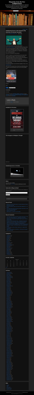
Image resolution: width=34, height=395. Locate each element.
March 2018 (8, 325)
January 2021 (9, 302)
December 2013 (9, 377)
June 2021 (8, 297)
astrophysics (8, 236)
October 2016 (9, 342)
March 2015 (8, 362)
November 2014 (9, 366)
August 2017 (8, 331)
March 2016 (8, 349)
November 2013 (9, 378)
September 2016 (9, 343)
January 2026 (9, 272)
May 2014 (8, 372)
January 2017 (9, 339)
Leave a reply (20, 33)
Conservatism (12, 94)
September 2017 (9, 330)
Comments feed (9, 388)
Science (8, 251)
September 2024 (9, 277)
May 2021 (8, 298)
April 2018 (8, 324)
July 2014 (8, 370)
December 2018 (9, 319)
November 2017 (9, 328)
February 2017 (9, 338)
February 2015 (9, 363)
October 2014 (9, 367)
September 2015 (9, 355)
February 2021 (9, 301)
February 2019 (9, 317)
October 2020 (9, 305)
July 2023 (8, 283)
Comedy (8, 237)
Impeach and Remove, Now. (11, 210)
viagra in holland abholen (10, 229)
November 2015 (9, 353)
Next (27, 29)
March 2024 (8, 281)
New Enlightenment (25, 94)
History (8, 239)
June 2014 (8, 371)
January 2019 (9, 318)
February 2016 (9, 350)
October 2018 (9, 320)
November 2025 (9, 273)
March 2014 (8, 374)
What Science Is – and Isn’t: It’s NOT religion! (14, 211)
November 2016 (9, 341)
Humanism (8, 240)
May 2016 (8, 347)
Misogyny (20, 94)
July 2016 (8, 345)
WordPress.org (9, 389)
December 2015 (9, 352)
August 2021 (8, 295)
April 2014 (8, 373)
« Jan (6, 267)
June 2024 (8, 279)
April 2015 (8, 361)
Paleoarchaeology (9, 244)
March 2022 (8, 290)
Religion (18, 93)
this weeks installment (10, 47)
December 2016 (9, 340)
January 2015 (9, 364)
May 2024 (8, 280)
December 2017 (9, 327)
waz (16, 33)
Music (7, 241)
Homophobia (16, 94)
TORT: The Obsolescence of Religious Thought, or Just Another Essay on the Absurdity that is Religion (17, 225)
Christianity (7, 94)
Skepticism (8, 253)
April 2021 (8, 299)
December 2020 (9, 303)
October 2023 (9, 282)
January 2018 (9, 326)
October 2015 (9, 354)
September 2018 (9, 321)
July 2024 (8, 278)
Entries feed (8, 387)
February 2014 (9, 375)
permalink (13, 95)
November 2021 (9, 293)
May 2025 (8, 274)
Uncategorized (9, 254)
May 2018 (8, 323)
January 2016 (9, 351)
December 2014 (9, 365)
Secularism (21, 93)
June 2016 (8, 346)
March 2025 (8, 275)
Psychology (15, 93)
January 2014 (9, 376)
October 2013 (9, 379)
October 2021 (9, 294)
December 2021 (9, 292)
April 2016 (8, 348)
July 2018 (8, 322)
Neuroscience (9, 242)
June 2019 (8, 314)
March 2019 (8, 316)
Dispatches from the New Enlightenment (17, 2)
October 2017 (9, 329)
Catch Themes (21, 393)
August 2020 (8, 307)
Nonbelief (8, 243)
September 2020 (9, 306)
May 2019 (8, 315)
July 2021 (8, 296)
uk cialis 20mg (9, 227)
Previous (23, 29)
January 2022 (9, 291)
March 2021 (8, 300)
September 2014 (9, 368)
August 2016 (8, 344)
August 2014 (8, 369)
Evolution (8, 238)
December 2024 (9, 276)
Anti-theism (8, 235)
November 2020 (9, 304)
